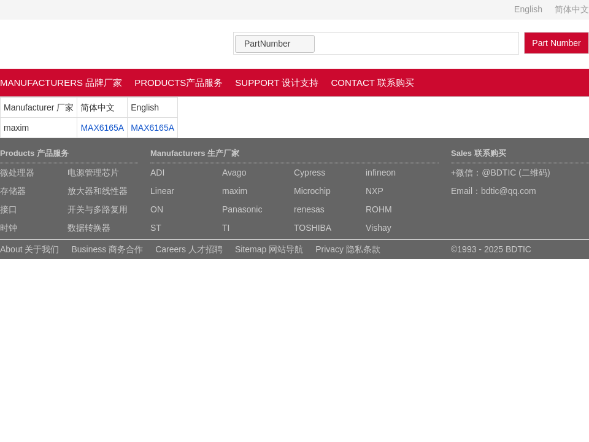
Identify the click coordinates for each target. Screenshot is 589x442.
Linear (162, 191)
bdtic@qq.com (508, 191)
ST (155, 228)
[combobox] (275, 44)
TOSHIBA (312, 228)
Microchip (312, 191)
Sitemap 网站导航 (269, 249)
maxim (234, 191)
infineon (381, 172)
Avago (234, 172)
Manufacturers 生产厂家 (194, 153)
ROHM (379, 209)
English (528, 9)
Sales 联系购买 (478, 153)
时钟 (8, 228)
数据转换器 (88, 228)
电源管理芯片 (93, 172)
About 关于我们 (29, 249)
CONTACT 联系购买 (372, 82)
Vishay (378, 228)
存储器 (13, 191)
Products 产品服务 (34, 153)
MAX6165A (102, 128)
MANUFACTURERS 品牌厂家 (61, 82)
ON (156, 209)
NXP (374, 191)
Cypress (309, 172)
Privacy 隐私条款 (347, 249)
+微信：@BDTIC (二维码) (500, 172)
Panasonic (242, 209)
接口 (8, 209)
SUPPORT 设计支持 (276, 82)
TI (225, 228)
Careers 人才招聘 (189, 249)
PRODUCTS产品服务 (178, 82)
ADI (157, 172)
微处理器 (17, 172)
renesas (309, 209)
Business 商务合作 (107, 249)
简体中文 (572, 9)
